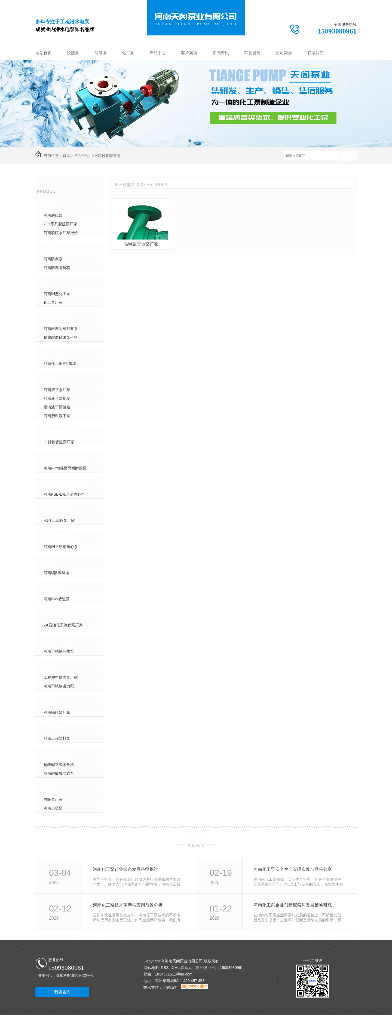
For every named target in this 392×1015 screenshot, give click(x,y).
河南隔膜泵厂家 (57, 712)
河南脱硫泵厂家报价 (61, 233)
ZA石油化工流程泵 (64, 614)
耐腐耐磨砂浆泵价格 (61, 337)
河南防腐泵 (53, 259)
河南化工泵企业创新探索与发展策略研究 (292, 905)
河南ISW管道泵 (57, 599)
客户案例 (189, 52)
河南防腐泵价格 (57, 267)
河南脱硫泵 (53, 215)
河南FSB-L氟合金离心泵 (64, 494)
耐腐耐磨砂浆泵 (61, 318)
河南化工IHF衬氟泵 (60, 363)
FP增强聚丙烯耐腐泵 (66, 457)
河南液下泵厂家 (57, 389)
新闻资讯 (221, 52)
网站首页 (43, 52)
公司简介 (284, 52)
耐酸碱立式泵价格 (59, 764)
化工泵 (128, 52)
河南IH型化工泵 (57, 294)
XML (176, 967)
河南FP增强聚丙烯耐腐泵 (65, 468)
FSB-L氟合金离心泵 (65, 484)
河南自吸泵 (53, 808)
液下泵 (51, 379)
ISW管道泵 (56, 588)
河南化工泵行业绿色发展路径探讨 (125, 869)
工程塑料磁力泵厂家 (61, 677)
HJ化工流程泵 (59, 510)
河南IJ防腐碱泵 (56, 573)
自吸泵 (51, 789)
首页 (66, 155)
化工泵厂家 (53, 302)
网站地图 (151, 967)
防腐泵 (100, 52)
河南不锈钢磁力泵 (59, 686)
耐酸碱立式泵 (58, 754)
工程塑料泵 (56, 728)
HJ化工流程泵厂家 (59, 520)
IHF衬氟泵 (55, 353)
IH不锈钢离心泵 (61, 536)
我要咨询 (62, 992)
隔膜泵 (51, 702)
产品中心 (157, 52)
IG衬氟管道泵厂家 (59, 442)
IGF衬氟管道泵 (108, 155)
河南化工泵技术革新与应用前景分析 (128, 905)
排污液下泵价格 (57, 407)
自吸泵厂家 (53, 799)
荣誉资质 (252, 52)
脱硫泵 (73, 52)
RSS (165, 967)
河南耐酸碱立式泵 (59, 773)
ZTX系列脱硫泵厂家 (60, 224)
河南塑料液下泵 (57, 416)
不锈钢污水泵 (58, 641)
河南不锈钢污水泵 (59, 651)
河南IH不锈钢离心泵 (61, 546)
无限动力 (170, 987)
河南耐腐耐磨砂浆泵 (61, 328)
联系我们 (315, 52)
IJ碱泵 (50, 562)
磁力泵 (51, 667)
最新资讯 (196, 836)
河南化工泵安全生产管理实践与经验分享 (292, 869)
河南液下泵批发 (57, 398)
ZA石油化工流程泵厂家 (63, 625)
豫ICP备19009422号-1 (75, 975)
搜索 (347, 156)
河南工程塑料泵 (57, 738)
